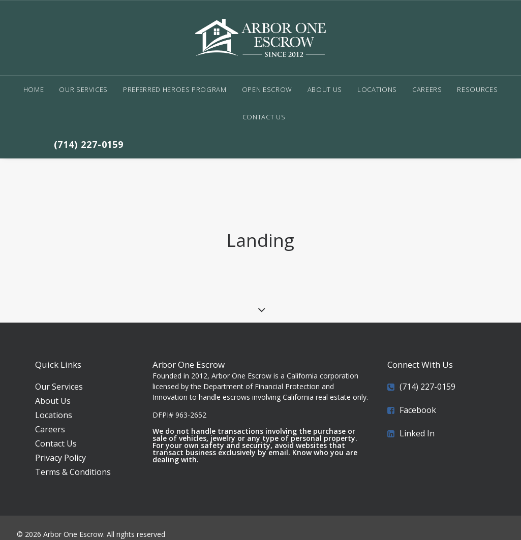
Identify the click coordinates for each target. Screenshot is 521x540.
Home (33, 89)
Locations (377, 89)
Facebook (418, 397)
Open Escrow (267, 89)
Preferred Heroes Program (175, 89)
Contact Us (264, 116)
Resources (477, 89)
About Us (325, 89)
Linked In (417, 421)
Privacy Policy (60, 445)
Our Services (83, 89)
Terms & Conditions (73, 459)
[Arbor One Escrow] (260, 38)
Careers (427, 89)
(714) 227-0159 (89, 144)
